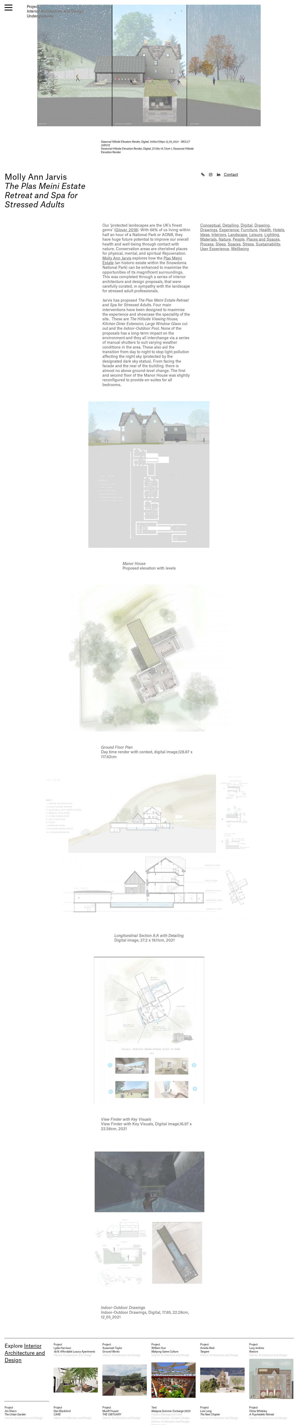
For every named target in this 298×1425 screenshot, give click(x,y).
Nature (225, 239)
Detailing (230, 225)
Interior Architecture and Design (25, 1353)
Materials (208, 239)
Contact (231, 175)
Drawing (262, 225)
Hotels (278, 230)
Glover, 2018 (126, 230)
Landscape (237, 235)
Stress (248, 244)
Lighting (271, 235)
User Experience (214, 249)
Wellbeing (240, 249)
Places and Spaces (263, 239)
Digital (247, 225)
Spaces (234, 244)
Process (207, 244)
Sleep (220, 244)
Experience (229, 230)
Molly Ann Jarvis (36, 177)
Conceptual (210, 225)
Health (265, 230)
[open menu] (8, 7)
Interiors (219, 235)
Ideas (205, 235)
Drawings (208, 230)
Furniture (249, 230)
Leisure (255, 235)
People (239, 239)
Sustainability (268, 244)
